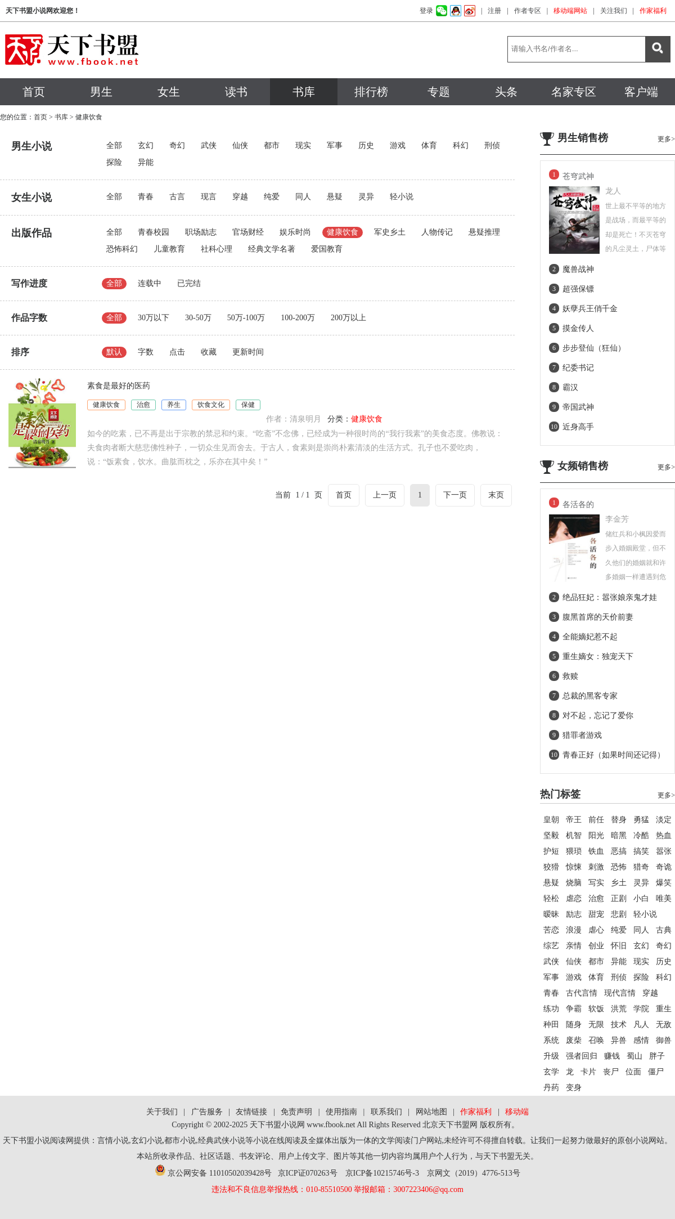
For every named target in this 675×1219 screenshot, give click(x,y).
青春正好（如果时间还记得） (613, 755)
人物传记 (437, 232)
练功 (551, 1009)
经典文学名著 (271, 249)
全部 (114, 145)
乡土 (619, 883)
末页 (496, 495)
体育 (429, 145)
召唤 (596, 1040)
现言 (209, 196)
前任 (596, 819)
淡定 (664, 819)
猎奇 (641, 867)
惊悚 (574, 867)
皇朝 (551, 819)
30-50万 (198, 317)
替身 (619, 819)
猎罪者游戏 (582, 735)
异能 (146, 162)
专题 (439, 92)
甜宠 (596, 914)
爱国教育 (327, 249)
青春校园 (153, 232)
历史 (366, 145)
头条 (506, 92)
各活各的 (578, 504)
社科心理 (216, 249)
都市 (272, 145)
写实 (596, 883)
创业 (596, 946)
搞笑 (641, 851)
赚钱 (612, 1056)
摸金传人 (578, 328)
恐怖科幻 (122, 249)
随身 (574, 1024)
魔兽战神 (578, 269)
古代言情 (581, 993)
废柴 (574, 1040)
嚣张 (664, 851)
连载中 (149, 283)
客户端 (641, 92)
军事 (335, 145)
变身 (574, 1087)
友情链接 (251, 1112)
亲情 (574, 946)
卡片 (588, 1072)
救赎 (570, 676)
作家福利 (653, 11)
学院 (641, 1009)
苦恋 (551, 930)
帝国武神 (578, 407)
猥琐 (574, 851)
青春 (146, 196)
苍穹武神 (578, 176)
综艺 (551, 946)
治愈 (143, 405)
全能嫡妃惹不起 (590, 637)
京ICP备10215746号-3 (382, 1173)
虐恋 (574, 898)
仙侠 (240, 145)
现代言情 (620, 993)
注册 (494, 11)
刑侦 (492, 145)
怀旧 (619, 946)
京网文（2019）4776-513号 (473, 1173)
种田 (551, 1024)
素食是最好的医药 (118, 386)
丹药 (551, 1087)
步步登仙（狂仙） (594, 348)
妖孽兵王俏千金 (590, 308)
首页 (33, 92)
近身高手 (578, 427)
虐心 (596, 930)
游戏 (398, 145)
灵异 (366, 196)
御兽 (664, 1040)
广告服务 (207, 1112)
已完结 (189, 283)
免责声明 (296, 1112)
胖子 (657, 1056)
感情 (641, 1040)
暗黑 (619, 835)
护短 (551, 851)
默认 (114, 352)
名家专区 (573, 92)
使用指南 (341, 1112)
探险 (114, 162)
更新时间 (248, 352)
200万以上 (348, 317)
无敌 (664, 1024)
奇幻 (177, 145)
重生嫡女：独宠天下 (597, 656)
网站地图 (431, 1112)
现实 (303, 145)
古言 (177, 196)
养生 (174, 405)
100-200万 (298, 317)
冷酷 (641, 835)
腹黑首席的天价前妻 (597, 617)
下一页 (455, 495)
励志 (574, 914)
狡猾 (551, 867)
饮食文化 (210, 405)
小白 (641, 898)
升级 (551, 1056)
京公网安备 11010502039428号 (213, 1173)
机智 (574, 835)
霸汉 (570, 387)
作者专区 (527, 11)
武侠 (209, 145)
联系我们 (386, 1112)
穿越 (240, 196)
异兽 (619, 1040)
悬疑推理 (484, 232)
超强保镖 (578, 289)
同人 (303, 196)
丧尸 (611, 1072)
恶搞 (619, 851)
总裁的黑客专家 (590, 696)
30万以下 (153, 317)
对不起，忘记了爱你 (597, 715)
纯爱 (272, 196)
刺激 (596, 867)
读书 (236, 92)
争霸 (574, 1009)
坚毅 (551, 835)
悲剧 (619, 914)
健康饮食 (342, 232)
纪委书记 (578, 368)
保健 (248, 405)
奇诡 (664, 867)
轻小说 (401, 196)
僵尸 (656, 1072)
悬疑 (335, 196)
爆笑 (664, 883)
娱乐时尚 (295, 232)
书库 (303, 92)
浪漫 (574, 930)
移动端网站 (570, 11)
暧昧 (551, 914)
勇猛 (641, 819)
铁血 (596, 851)
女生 (169, 92)
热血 (664, 835)
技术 (619, 1024)
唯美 (664, 898)
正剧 (619, 898)
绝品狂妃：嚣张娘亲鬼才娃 (609, 597)
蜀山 (634, 1056)
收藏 (209, 352)
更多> (666, 139)
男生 (101, 92)
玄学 (551, 1072)
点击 (177, 352)
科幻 (461, 145)
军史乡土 (390, 232)
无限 (596, 1024)
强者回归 (581, 1056)
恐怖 (619, 867)
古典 (664, 930)
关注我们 (613, 11)
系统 (551, 1040)
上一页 (385, 495)
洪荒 (619, 1009)
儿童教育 (169, 249)
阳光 (596, 835)
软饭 (596, 1009)
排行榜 (371, 92)
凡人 (641, 1024)
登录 (426, 11)
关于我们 (162, 1112)
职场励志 (201, 232)
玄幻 (146, 145)
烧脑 (574, 883)
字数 (146, 352)
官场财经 (248, 232)
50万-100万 (246, 317)
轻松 (551, 898)
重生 (664, 1009)
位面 (633, 1072)
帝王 (574, 819)
